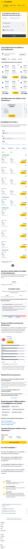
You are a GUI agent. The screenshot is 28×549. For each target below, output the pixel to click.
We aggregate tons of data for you (14, 511)
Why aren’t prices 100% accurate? (14, 513)
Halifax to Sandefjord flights (6, 421)
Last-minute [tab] (14, 59)
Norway (15, 518)
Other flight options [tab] (6, 412)
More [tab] (21, 295)
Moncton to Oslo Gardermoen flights (8, 422)
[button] (2, 2)
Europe (11, 518)
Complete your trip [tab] (15, 406)
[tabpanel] (14, 309)
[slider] (26, 144)
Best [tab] (8, 59)
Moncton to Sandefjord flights (7, 424)
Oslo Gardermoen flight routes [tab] (18, 409)
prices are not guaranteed (6, 505)
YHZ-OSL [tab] (14, 281)
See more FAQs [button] (14, 397)
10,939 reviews (10, 340)
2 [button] (15, 265)
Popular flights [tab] (5, 414)
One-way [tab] (20, 59)
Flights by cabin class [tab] (6, 409)
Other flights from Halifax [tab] (17, 412)
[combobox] (5, 18)
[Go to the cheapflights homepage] (8, 2)
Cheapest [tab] (4, 59)
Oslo (19, 518)
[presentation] (21, 15)
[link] (11, 116)
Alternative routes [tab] (5, 406)
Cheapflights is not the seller (14, 509)
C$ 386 (18, 15)
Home (8, 518)
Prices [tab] (7, 295)
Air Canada (9, 336)
